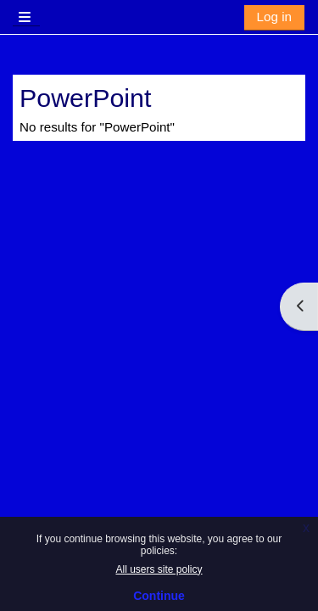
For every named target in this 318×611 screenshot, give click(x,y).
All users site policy (158, 569)
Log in (274, 16)
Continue (159, 596)
